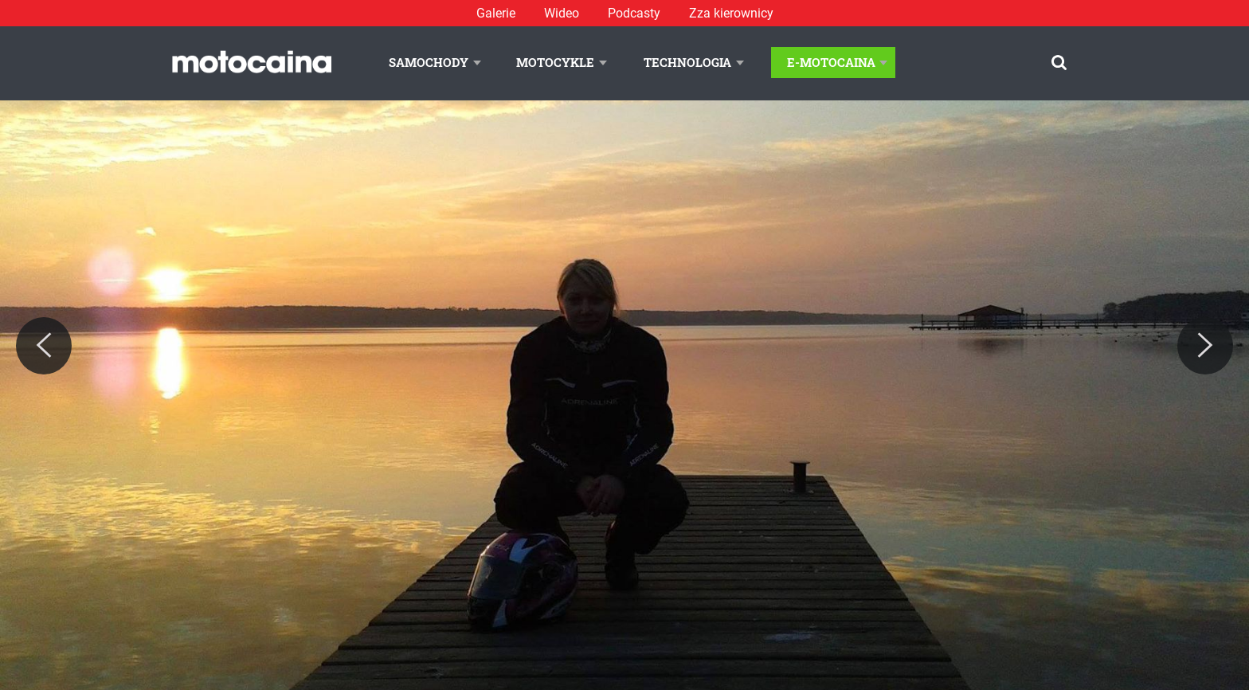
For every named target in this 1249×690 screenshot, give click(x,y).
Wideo (561, 13)
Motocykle (555, 62)
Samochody (428, 62)
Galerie (495, 13)
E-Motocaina (831, 62)
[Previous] (44, 345)
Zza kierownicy (731, 13)
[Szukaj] (1059, 62)
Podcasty (634, 13)
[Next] (1205, 345)
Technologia (687, 62)
